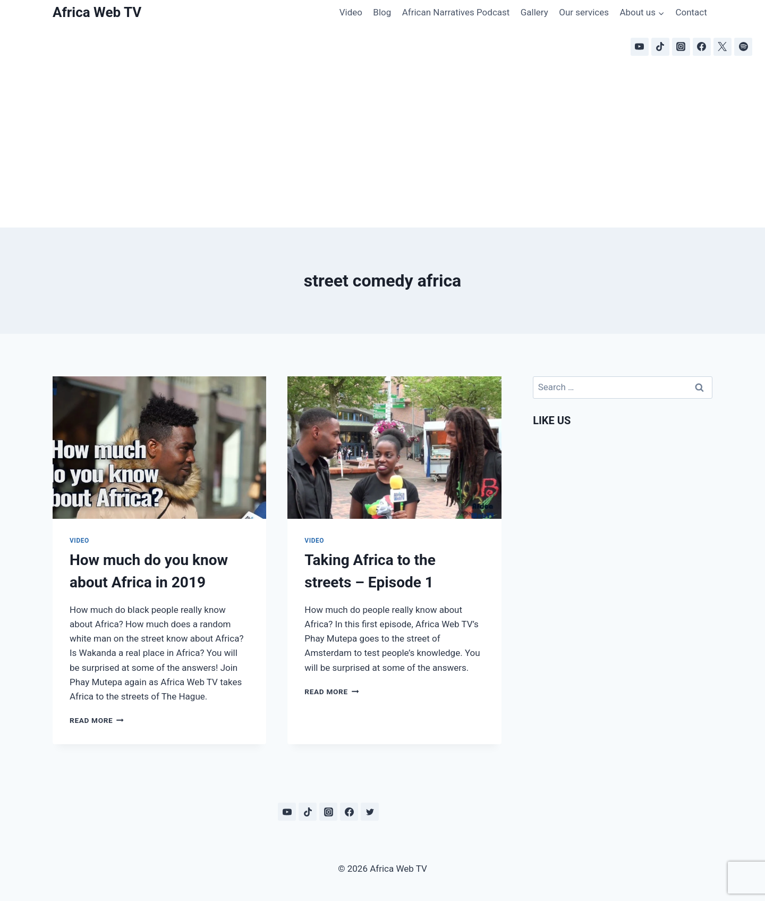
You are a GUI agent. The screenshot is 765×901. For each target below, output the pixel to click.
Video (350, 12)
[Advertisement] (382, 147)
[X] (722, 47)
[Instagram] (681, 47)
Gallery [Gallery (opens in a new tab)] (534, 12)
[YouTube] (640, 47)
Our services (584, 12)
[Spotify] (743, 47)
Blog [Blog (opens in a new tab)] (382, 12)
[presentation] (159, 447)
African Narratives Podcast (456, 12)
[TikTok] (660, 47)
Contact (691, 12)
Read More (97, 720)
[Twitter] (370, 812)
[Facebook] (702, 47)
